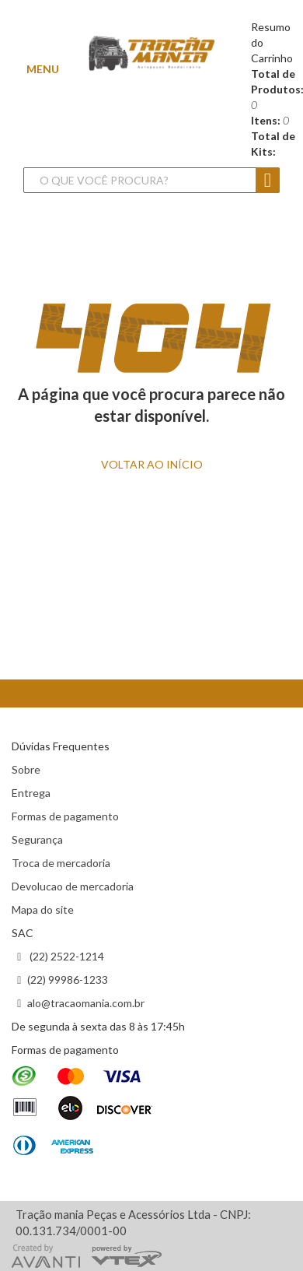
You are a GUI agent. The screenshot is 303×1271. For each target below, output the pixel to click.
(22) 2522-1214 (65, 956)
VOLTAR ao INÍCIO (152, 464)
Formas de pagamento (65, 816)
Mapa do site (43, 909)
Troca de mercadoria (61, 862)
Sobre (26, 769)
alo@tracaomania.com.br (86, 1002)
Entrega (31, 792)
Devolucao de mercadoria (73, 886)
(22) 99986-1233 (67, 979)
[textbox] (150, 180)
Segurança (37, 839)
